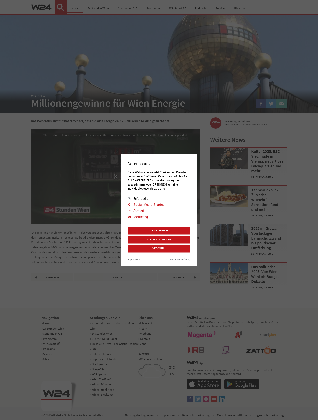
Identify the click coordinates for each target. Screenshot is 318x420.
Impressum (134, 259)
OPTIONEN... (159, 248)
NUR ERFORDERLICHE (159, 239)
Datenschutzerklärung (178, 259)
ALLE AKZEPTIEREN (159, 230)
